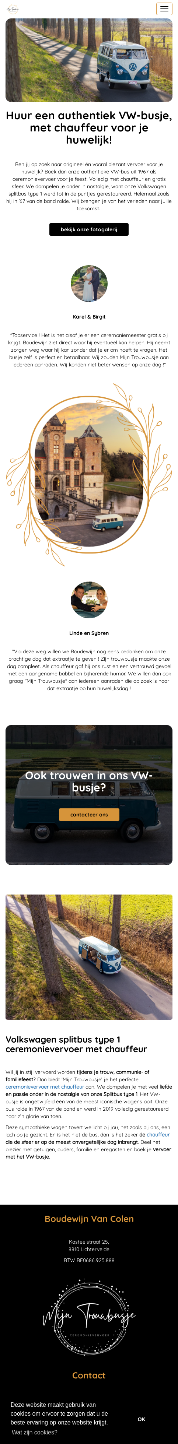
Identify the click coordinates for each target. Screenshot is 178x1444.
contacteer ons (89, 814)
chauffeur (158, 1134)
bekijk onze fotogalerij (89, 229)
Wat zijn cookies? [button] (34, 1432)
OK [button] (141, 1419)
